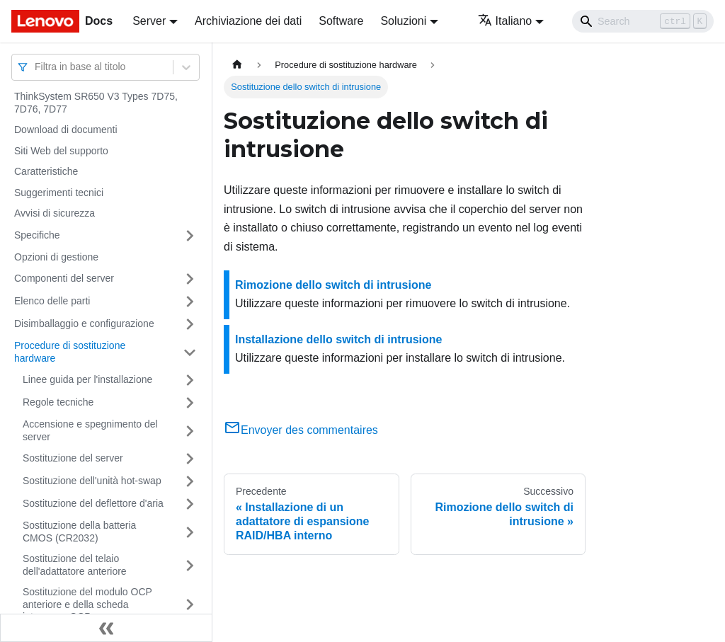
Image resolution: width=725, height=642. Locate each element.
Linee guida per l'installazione (87, 379)
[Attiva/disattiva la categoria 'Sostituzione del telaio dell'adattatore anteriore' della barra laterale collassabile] (189, 565)
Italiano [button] (505, 21)
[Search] (643, 21)
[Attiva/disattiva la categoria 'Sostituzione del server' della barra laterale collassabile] (189, 458)
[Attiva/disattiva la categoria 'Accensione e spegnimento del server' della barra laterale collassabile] (189, 430)
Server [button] (149, 21)
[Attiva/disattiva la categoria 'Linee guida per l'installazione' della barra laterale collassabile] (189, 380)
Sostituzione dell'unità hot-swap (92, 480)
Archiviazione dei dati (248, 21)
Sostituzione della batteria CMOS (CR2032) (79, 532)
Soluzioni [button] (403, 21)
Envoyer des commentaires (301, 430)
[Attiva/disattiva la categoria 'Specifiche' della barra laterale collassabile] (189, 235)
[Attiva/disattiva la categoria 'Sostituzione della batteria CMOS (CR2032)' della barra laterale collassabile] (189, 532)
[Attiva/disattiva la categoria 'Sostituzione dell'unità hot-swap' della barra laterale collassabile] (189, 481)
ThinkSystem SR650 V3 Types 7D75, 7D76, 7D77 (96, 103)
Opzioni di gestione (56, 257)
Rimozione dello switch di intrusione (333, 285)
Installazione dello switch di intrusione (338, 339)
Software (341, 21)
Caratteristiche (46, 171)
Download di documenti (66, 129)
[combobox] (36, 67)
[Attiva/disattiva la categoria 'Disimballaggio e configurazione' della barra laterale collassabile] (189, 324)
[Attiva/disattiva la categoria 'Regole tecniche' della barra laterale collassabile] (189, 402)
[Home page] (237, 65)
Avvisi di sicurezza (54, 213)
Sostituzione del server (73, 458)
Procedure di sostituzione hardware (69, 352)
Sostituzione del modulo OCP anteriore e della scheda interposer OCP (87, 604)
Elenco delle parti (52, 300)
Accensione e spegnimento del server (90, 430)
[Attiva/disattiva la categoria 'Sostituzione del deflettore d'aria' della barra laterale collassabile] (189, 504)
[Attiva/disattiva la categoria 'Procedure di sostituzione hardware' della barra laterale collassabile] (189, 352)
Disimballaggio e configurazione (84, 323)
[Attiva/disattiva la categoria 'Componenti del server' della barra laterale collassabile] (189, 279)
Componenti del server (64, 278)
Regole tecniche (58, 402)
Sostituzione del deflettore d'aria (93, 503)
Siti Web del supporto (61, 150)
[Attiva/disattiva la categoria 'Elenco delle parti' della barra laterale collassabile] (189, 301)
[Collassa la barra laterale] (106, 628)
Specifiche (37, 235)
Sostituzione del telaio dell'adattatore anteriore (75, 565)
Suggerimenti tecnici (58, 192)
